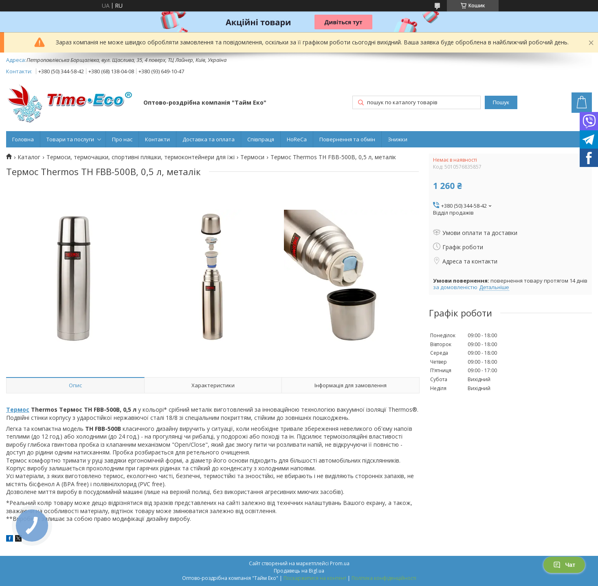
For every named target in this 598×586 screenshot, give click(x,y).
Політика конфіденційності (384, 578)
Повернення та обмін (347, 139)
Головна (23, 139)
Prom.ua (340, 563)
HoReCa (297, 139)
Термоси (252, 157)
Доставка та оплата (208, 139)
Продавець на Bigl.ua (299, 570)
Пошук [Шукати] (500, 102)
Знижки (397, 139)
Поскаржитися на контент (315, 578)
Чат (564, 564)
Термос (17, 409)
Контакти (157, 139)
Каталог (29, 157)
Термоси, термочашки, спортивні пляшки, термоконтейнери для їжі (140, 157)
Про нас (122, 139)
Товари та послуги (70, 139)
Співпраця (260, 139)
